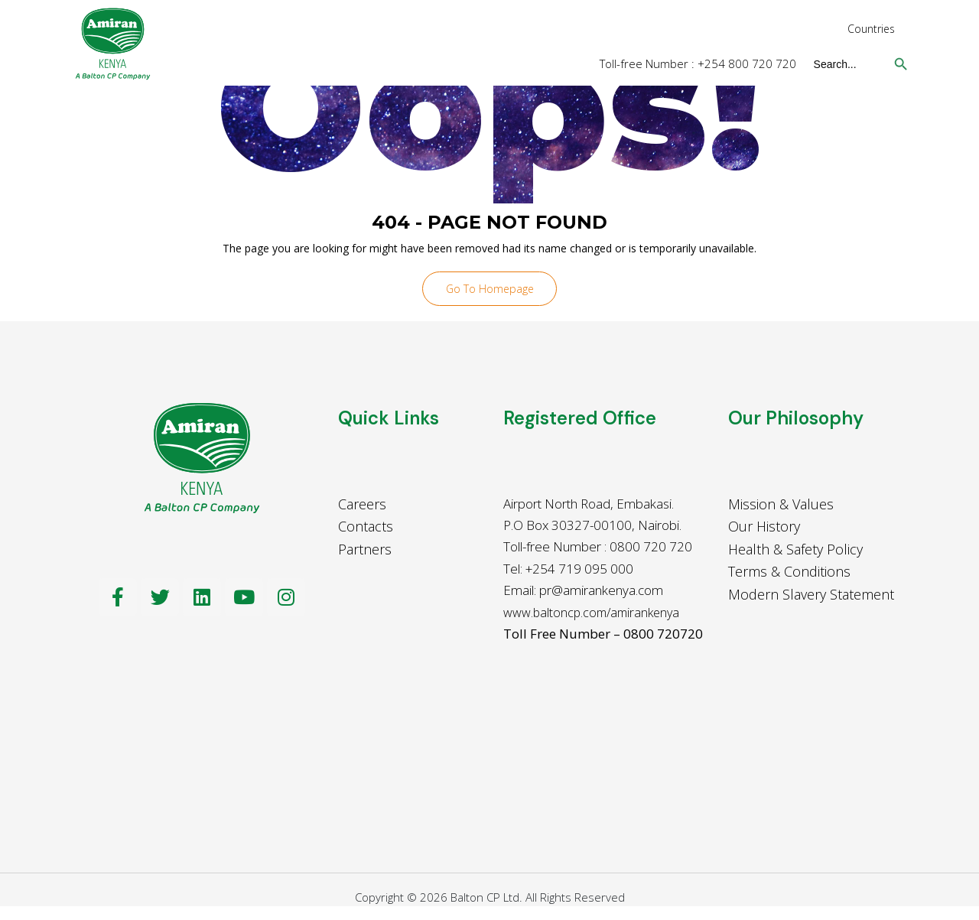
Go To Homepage (490, 289)
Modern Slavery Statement (811, 596)
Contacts (365, 528)
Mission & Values (781, 505)
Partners (365, 550)
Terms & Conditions (789, 573)
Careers (362, 505)
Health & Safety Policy (795, 550)
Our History (764, 528)
